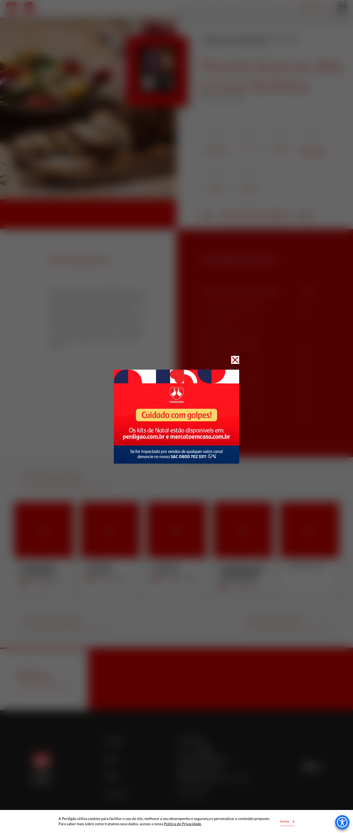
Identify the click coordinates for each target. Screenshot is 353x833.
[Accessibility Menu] (342, 822)
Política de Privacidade (182, 824)
